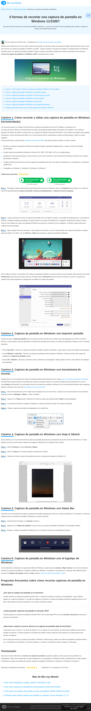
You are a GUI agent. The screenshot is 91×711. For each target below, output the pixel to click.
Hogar (3, 9)
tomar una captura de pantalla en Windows (74, 379)
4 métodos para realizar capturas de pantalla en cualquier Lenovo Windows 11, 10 (36, 695)
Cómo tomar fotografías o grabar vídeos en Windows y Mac (27, 683)
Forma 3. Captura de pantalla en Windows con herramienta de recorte (28, 95)
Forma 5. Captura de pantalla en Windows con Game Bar (24, 101)
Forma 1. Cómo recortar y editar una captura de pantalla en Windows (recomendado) (32, 89)
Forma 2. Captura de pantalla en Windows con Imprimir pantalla (26, 92)
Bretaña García (42, 42)
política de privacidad (54, 706)
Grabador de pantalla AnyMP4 (34, 140)
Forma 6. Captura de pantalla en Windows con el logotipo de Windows (28, 104)
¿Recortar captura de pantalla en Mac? (52, 573)
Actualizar (38, 706)
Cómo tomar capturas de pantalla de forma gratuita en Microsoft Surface (32, 687)
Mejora (33, 706)
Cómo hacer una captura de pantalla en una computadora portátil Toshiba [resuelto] (36, 691)
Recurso (9, 9)
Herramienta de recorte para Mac (34, 387)
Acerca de (45, 706)
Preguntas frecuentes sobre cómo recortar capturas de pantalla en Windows (30, 107)
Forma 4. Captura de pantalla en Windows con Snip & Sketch (25, 98)
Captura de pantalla (20, 9)
